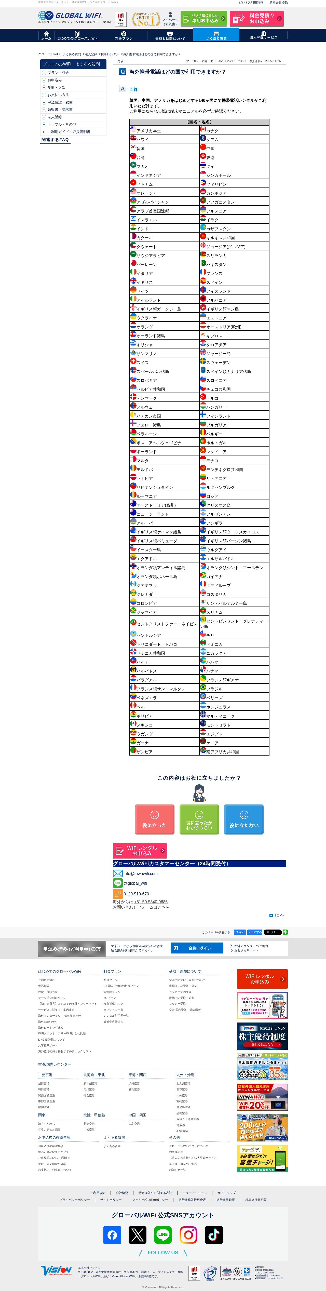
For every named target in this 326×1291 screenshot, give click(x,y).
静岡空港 (134, 1089)
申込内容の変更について (53, 1151)
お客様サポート (48, 1045)
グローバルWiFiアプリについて (188, 1146)
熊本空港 (182, 1089)
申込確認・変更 (60, 102)
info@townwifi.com (141, 873)
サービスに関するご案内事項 (56, 1009)
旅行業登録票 (225, 1200)
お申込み (55, 80)
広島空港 (134, 1123)
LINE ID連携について (51, 1039)
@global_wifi (135, 883)
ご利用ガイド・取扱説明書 (69, 132)
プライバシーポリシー (74, 1200)
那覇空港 (182, 1113)
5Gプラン (110, 997)
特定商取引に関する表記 (155, 1193)
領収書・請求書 (60, 109)
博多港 (180, 1125)
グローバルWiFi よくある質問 (59, 54)
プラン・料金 (58, 73)
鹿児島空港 (183, 1107)
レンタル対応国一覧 (116, 1015)
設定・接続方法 (48, 991)
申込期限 (43, 985)
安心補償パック (113, 1003)
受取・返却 (56, 87)
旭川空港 (89, 1089)
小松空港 (89, 1129)
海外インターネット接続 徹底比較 (59, 1015)
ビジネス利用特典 (251, 2)
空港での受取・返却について (187, 979)
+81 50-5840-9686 (151, 902)
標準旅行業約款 (256, 1200)
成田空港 (43, 1083)
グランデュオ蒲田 (49, 1129)
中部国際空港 (46, 1101)
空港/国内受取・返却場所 (185, 1009)
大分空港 (182, 1095)
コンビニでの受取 (180, 991)
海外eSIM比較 (47, 1021)
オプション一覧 (113, 1009)
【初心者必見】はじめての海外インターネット (67, 1003)
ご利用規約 (97, 1193)
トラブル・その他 (62, 124)
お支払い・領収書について (55, 1169)
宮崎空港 (182, 1101)
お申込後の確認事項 (50, 1146)
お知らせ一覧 (177, 1169)
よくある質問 (112, 1146)
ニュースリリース (195, 1193)
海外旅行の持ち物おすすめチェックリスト (64, 1051)
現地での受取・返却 (181, 997)
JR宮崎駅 (182, 1131)
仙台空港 (89, 1095)
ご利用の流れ (46, 979)
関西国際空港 (46, 1095)
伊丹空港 (134, 1083)
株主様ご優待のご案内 (183, 1163)
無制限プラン (112, 991)
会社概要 (122, 1193)
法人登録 (91, 54)
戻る (120, 61)
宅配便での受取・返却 (183, 985)
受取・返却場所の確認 (52, 1163)
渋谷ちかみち (46, 1123)
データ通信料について (52, 997)
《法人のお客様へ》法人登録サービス (193, 1157)
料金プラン (111, 979)
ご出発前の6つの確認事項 (54, 1157)
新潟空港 (89, 1123)
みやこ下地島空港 (187, 1119)
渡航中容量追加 (113, 1021)
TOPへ (280, 915)
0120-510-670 (136, 894)
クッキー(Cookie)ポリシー (150, 1200)
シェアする (255, 932)
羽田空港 (43, 1089)
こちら (164, 907)
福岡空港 (43, 1107)
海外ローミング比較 (50, 1027)
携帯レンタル (110, 54)
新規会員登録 (278, 2)
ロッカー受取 (177, 1003)
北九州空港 (183, 1083)
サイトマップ (227, 1193)
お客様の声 (176, 1151)
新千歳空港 (91, 1083)
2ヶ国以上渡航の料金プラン (121, 985)
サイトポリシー (111, 1200)
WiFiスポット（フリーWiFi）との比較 (62, 1033)
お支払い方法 (58, 95)
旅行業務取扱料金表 (192, 1200)
